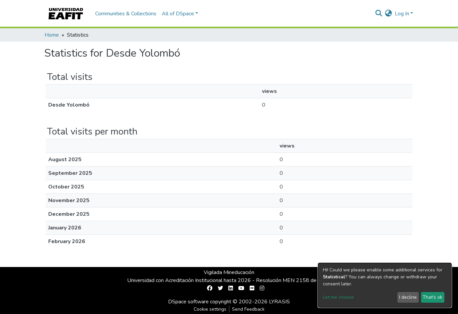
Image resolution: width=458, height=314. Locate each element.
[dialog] (384, 285)
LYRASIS (279, 301)
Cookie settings (210, 309)
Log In (402, 13)
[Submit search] (379, 14)
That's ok (432, 297)
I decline (408, 297)
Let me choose (338, 297)
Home (52, 35)
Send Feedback (248, 309)
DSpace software (188, 301)
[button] (388, 14)
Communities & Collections (125, 13)
